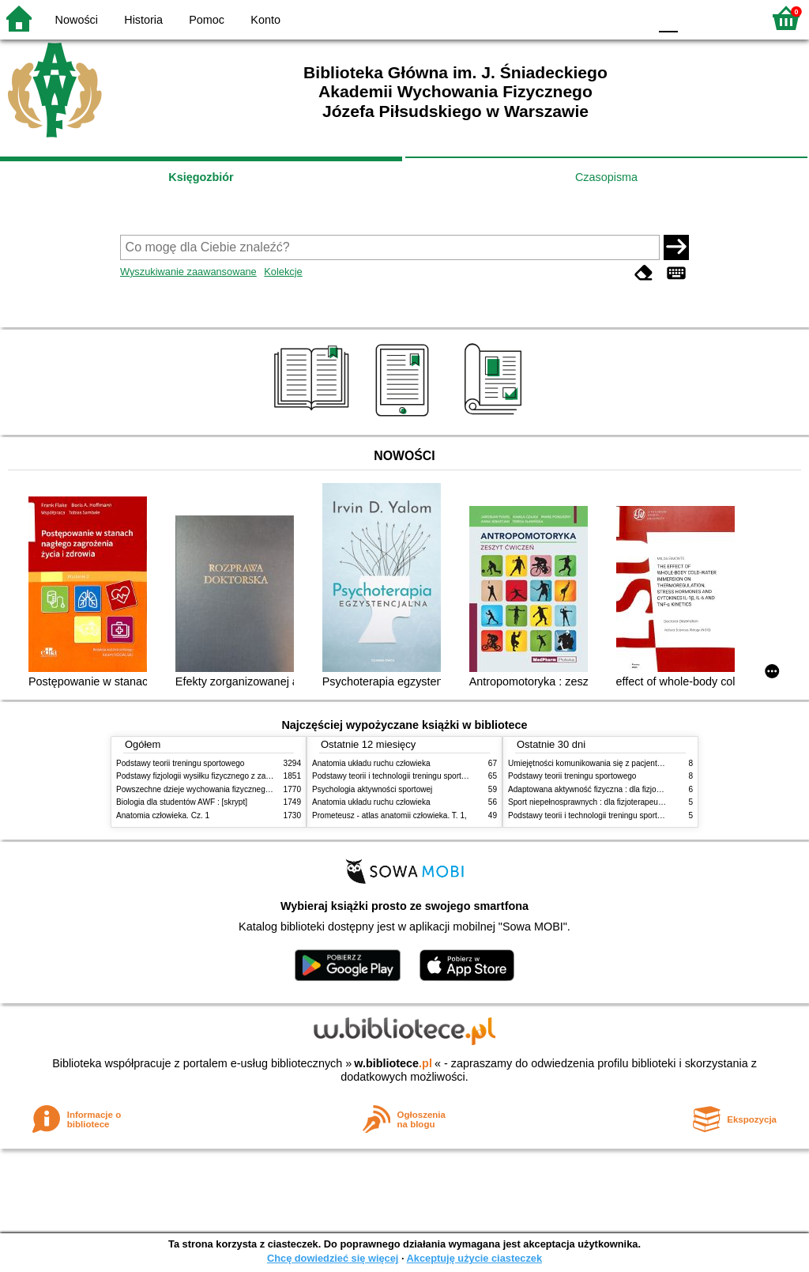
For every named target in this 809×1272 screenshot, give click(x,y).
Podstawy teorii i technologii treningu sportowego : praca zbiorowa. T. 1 (633, 815)
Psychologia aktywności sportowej (372, 789)
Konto (265, 19)
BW (568, 18)
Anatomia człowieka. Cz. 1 (162, 815)
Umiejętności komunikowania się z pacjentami (589, 763)
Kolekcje (283, 271)
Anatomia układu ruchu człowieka (371, 763)
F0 (667, 18)
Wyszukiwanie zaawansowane (188, 271)
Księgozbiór (200, 177)
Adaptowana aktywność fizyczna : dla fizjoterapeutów (602, 789)
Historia (143, 19)
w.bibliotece (393, 1063)
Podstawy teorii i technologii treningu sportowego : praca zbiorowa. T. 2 (437, 776)
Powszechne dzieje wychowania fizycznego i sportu (207, 789)
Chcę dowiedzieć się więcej (332, 1258)
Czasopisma (606, 177)
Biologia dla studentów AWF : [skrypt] (181, 802)
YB (599, 18)
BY (631, 18)
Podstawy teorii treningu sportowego (180, 763)
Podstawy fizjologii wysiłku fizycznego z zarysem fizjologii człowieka (235, 776)
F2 (731, 18)
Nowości (76, 19)
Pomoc (206, 19)
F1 (695, 18)
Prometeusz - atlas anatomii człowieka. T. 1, (389, 815)
